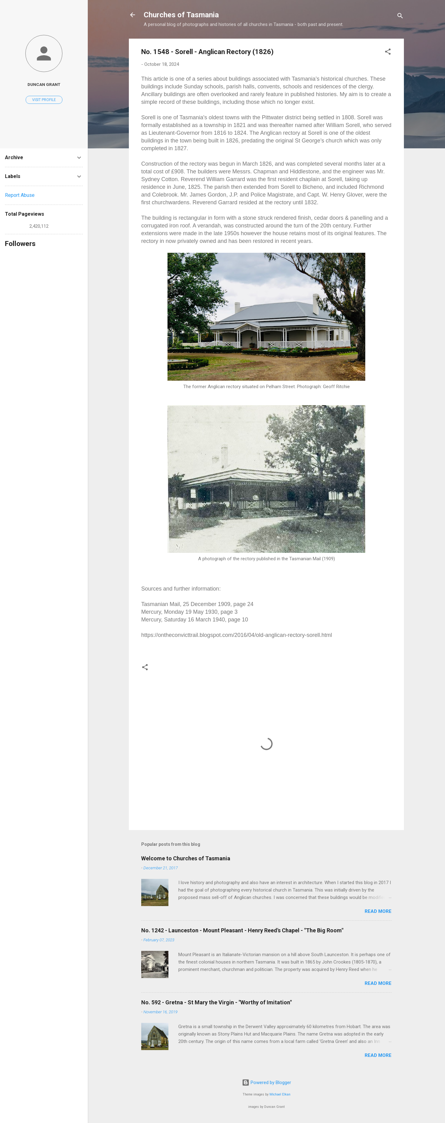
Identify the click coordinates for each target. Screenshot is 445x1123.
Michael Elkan (279, 1094)
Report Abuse (20, 195)
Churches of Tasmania (181, 15)
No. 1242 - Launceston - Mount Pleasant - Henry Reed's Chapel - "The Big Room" (242, 930)
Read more (378, 911)
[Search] (400, 16)
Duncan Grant (44, 84)
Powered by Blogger (266, 1082)
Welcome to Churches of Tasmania (185, 858)
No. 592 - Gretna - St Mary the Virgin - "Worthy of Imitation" (216, 1002)
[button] (388, 52)
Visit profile (44, 100)
